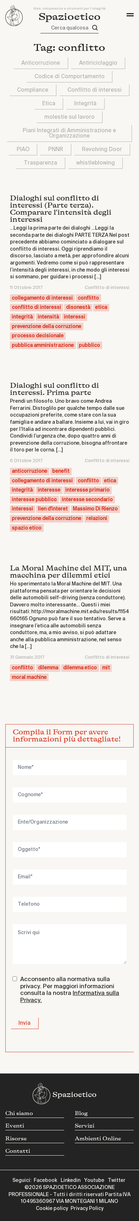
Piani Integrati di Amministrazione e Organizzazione (69, 133)
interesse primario (87, 490)
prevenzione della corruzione (46, 326)
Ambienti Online (98, 1139)
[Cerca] (95, 27)
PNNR (55, 149)
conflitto (88, 298)
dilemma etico (80, 667)
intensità (48, 317)
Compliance (32, 90)
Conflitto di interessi (94, 90)
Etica (48, 103)
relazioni (96, 518)
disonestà (78, 307)
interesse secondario (87, 499)
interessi (74, 317)
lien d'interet (53, 509)
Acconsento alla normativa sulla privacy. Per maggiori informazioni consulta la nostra (69, 989)
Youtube (94, 1180)
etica (101, 307)
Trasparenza (40, 163)
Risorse (16, 1139)
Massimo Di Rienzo (95, 509)
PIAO (23, 149)
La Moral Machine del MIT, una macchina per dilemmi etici (68, 571)
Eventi (14, 1126)
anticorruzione (29, 471)
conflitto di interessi (36, 307)
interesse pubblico (34, 499)
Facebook (45, 1180)
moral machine (29, 677)
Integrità (85, 103)
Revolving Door (102, 149)
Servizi (84, 1126)
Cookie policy (52, 1208)
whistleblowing (95, 163)
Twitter (117, 1180)
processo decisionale (37, 335)
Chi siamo (19, 1113)
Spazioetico (70, 16)
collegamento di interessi (42, 298)
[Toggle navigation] (130, 14)
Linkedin (70, 1180)
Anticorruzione (40, 63)
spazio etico (26, 528)
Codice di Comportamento (69, 76)
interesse (49, 490)
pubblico (89, 345)
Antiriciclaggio (98, 63)
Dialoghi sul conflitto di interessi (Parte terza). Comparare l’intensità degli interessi (60, 209)
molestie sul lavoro (69, 117)
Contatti (17, 1151)
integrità (22, 317)
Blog (81, 1113)
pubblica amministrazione (43, 345)
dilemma (48, 667)
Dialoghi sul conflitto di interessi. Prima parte (54, 389)
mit (106, 667)
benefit (61, 471)
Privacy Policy (87, 1208)
